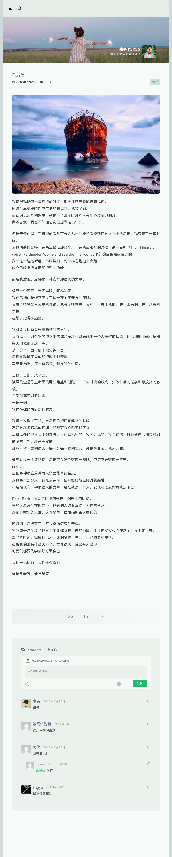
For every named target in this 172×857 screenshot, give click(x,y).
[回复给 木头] (149, 701)
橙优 (36, 747)
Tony (40, 764)
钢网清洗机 (42, 724)
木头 (36, 701)
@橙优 (41, 770)
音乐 (155, 82)
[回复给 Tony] (149, 764)
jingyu (38, 787)
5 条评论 (50, 650)
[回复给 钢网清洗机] (149, 724)
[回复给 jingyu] (149, 787)
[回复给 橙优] (149, 747)
